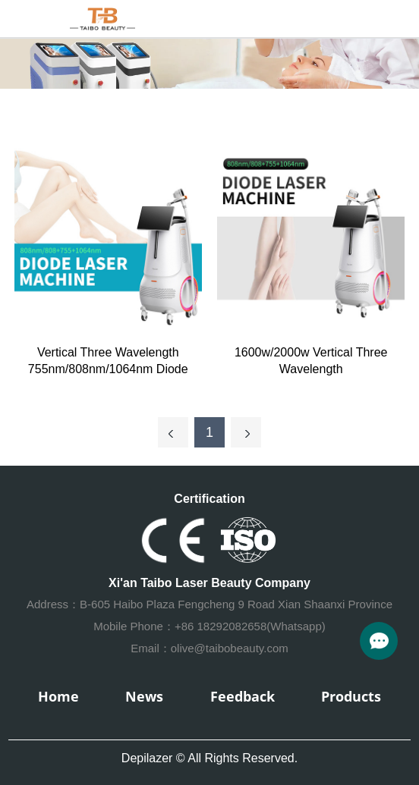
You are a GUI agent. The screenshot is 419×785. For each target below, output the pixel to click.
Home (58, 696)
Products (351, 696)
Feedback (242, 696)
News (144, 696)
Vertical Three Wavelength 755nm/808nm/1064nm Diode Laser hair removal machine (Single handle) (108, 362)
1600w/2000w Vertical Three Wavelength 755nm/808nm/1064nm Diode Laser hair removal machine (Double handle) (311, 362)
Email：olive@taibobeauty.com (209, 648)
